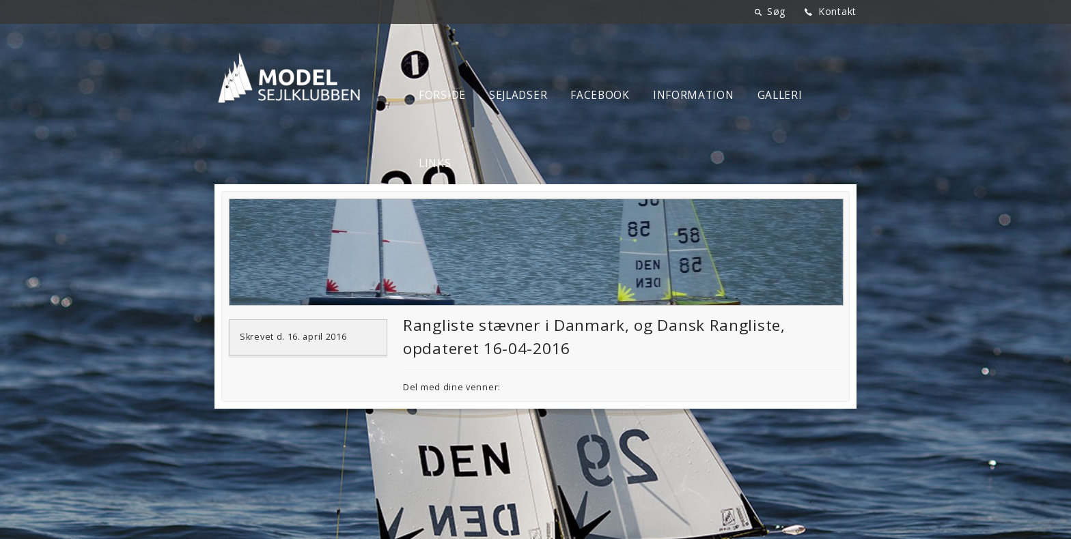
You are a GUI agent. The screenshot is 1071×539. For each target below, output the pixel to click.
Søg (776, 11)
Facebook (600, 95)
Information (693, 95)
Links (435, 163)
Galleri (780, 95)
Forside (442, 95)
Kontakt (837, 11)
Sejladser (518, 95)
